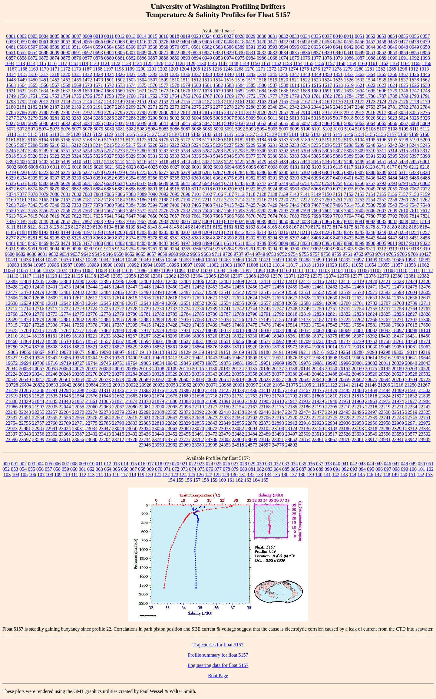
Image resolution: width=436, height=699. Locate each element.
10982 (424, 259)
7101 (196, 194)
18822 (105, 346)
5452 (392, 161)
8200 (120, 232)
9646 (108, 254)
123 (174, 474)
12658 (278, 303)
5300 (261, 150)
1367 (403, 74)
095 (370, 469)
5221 (163, 145)
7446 (294, 205)
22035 (51, 406)
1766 (196, 96)
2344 (316, 107)
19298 (384, 352)
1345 (272, 74)
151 (412, 474)
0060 (33, 41)
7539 (381, 205)
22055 (78, 406)
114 (99, 474)
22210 (345, 406)
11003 (226, 265)
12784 (185, 314)
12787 (225, 314)
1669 (120, 90)
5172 (131, 139)
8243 (360, 232)
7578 (174, 210)
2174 (381, 101)
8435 (360, 237)
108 (49, 474)
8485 (142, 243)
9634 (64, 254)
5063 (360, 123)
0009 (87, 36)
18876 (211, 346)
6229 (109, 172)
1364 (370, 74)
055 (31, 469)
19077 (78, 352)
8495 (174, 243)
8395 (283, 237)
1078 (327, 58)
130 (234, 474)
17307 (411, 319)
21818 (371, 395)
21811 (344, 395)
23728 (131, 439)
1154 (297, 63)
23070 (198, 428)
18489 (51, 341)
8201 (131, 232)
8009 (207, 221)
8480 (98, 243)
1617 (327, 85)
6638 (152, 183)
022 (192, 463)
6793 (392, 183)
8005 (185, 221)
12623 (238, 297)
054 (23, 469)
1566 (43, 85)
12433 (65, 286)
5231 (272, 145)
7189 (174, 199)
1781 (316, 96)
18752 (371, 341)
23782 (198, 439)
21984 (424, 401)
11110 (401, 270)
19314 (411, 352)
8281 (33, 237)
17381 (105, 325)
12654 (225, 303)
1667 (98, 90)
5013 (294, 117)
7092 (164, 194)
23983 (198, 444)
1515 (229, 79)
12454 (225, 286)
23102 (265, 428)
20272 (105, 374)
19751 (118, 363)
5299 (251, 150)
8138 (119, 226)
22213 (358, 406)
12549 (278, 292)
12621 (211, 297)
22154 (238, 406)
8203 (142, 232)
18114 (25, 335)
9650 (119, 254)
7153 (359, 194)
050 (421, 463)
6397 (327, 177)
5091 (229, 128)
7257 (381, 199)
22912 (291, 423)
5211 (65, 145)
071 (167, 469)
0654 (33, 52)
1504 (142, 79)
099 (404, 469)
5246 (11, 150)
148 (386, 474)
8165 (272, 226)
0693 (98, 52)
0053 (381, 36)
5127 (152, 134)
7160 (11, 199)
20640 (318, 379)
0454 (338, 41)
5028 (22, 123)
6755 (349, 183)
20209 (411, 368)
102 (430, 469)
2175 (392, 101)
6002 (11, 167)
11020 (331, 265)
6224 (54, 172)
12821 (331, 314)
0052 (370, 36)
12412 (278, 281)
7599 (305, 210)
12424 (411, 281)
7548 (425, 205)
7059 (392, 188)
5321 (43, 156)
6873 (22, 188)
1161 (373, 63)
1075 (294, 58)
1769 (229, 96)
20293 (145, 374)
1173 (76, 68)
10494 (331, 259)
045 (379, 463)
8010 (218, 221)
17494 (278, 325)
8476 (76, 243)
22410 (225, 412)
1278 (337, 68)
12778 (105, 314)
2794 (98, 112)
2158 (218, 101)
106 (32, 474)
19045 (384, 346)
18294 (158, 335)
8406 (316, 237)
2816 (218, 112)
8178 (370, 226)
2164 (272, 101)
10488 (305, 259)
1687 (294, 90)
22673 (211, 417)
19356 (65, 357)
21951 (345, 401)
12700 (345, 303)
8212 (240, 232)
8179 (381, 226)
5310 (370, 150)
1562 (425, 79)
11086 (141, 270)
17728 (51, 330)
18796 (38, 346)
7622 (76, 216)
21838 (11, 401)
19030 (371, 346)
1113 (20, 63)
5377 (251, 156)
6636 (131, 183)
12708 (398, 303)
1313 (424, 68)
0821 (163, 52)
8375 (142, 237)
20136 (264, 368)
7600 (316, 210)
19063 (424, 346)
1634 (43, 90)
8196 (76, 232)
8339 (87, 237)
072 (175, 469)
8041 (272, 221)
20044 (12, 368)
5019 (360, 117)
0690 (65, 52)
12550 (291, 292)
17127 (251, 319)
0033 (294, 36)
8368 (98, 237)
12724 (91, 308)
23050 (131, 428)
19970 (291, 363)
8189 (33, 232)
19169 (238, 352)
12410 (251, 281)
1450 (33, 79)
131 (242, 474)
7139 (283, 194)
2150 (131, 101)
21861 (91, 401)
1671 (142, 90)
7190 (185, 199)
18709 (305, 341)
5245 (425, 145)
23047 (105, 428)
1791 (425, 96)
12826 (398, 314)
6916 (185, 188)
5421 (196, 161)
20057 (38, 368)
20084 (105, 368)
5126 (141, 134)
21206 (384, 384)
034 (294, 463)
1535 (381, 79)
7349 (54, 205)
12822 (345, 314)
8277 (11, 237)
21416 (211, 390)
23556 (384, 434)
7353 (76, 205)
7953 (120, 221)
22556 (65, 417)
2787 (33, 112)
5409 (65, 161)
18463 (25, 341)
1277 (326, 68)
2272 (163, 107)
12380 (396, 276)
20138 (291, 368)
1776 (261, 96)
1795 (22, 101)
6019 (87, 167)
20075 (78, 368)
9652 (129, 254)
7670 (251, 216)
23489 (265, 434)
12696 (331, 303)
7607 (381, 210)
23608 (51, 439)
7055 (381, 188)
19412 (171, 357)
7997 (174, 221)
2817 (229, 112)
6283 (229, 172)
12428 (11, 286)
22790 (118, 423)
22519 (411, 412)
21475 (318, 390)
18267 (131, 335)
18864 (198, 346)
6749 (283, 183)
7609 (392, 210)
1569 (76, 85)
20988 (225, 384)
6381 (240, 177)
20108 (158, 368)
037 (319, 463)
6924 (272, 188)
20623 (265, 379)
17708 (25, 330)
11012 (265, 265)
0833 (272, 52)
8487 (163, 243)
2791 (76, 112)
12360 (143, 276)
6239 (120, 172)
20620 (251, 379)
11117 (25, 276)
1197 (108, 68)
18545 (78, 341)
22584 (105, 417)
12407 (211, 281)
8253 (403, 232)
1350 (327, 74)
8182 (403, 226)
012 (107, 463)
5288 (218, 150)
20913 (119, 384)
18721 (318, 341)
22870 (251, 423)
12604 (411, 292)
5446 (327, 161)
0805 (120, 52)
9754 (293, 254)
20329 (171, 374)
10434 (38, 259)
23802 (225, 439)
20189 (397, 368)
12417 (331, 281)
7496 (338, 205)
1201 (151, 68)
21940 (331, 401)
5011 (272, 117)
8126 (65, 226)
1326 (120, 74)
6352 (109, 177)
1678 (207, 90)
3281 (54, 117)
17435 (198, 325)
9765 (391, 254)
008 (74, 463)
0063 (65, 41)
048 (404, 463)
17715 (38, 330)
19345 (38, 357)
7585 (196, 210)
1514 (218, 79)
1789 (403, 96)
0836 (305, 52)
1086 (349, 58)
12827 (411, 314)
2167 (305, 101)
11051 (344, 265)
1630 (425, 85)
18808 (51, 346)
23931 (384, 439)
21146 (371, 384)
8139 (130, 226)
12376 (343, 276)
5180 (218, 139)
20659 (345, 379)
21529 (38, 395)
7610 (403, 210)
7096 (185, 194)
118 (132, 474)
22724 (318, 417)
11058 (410, 265)
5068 (414, 123)
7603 (338, 210)
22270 (78, 412)
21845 (51, 401)
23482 (238, 434)
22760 (51, 423)
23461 (198, 434)
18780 (11, 346)
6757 (370, 183)
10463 (225, 259)
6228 (98, 172)
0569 (163, 47)
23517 (331, 434)
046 (387, 463)
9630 (31, 254)
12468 (358, 286)
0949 (207, 58)
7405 (196, 205)
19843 (171, 363)
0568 (152, 47)
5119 (65, 134)
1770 (240, 96)
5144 (326, 134)
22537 (11, 417)
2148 (109, 101)
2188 (65, 107)
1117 (62, 63)
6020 (98, 167)
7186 (142, 199)
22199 (318, 406)
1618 (338, 85)
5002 (174, 117)
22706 (265, 417)
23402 (91, 434)
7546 (403, 205)
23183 (331, 428)
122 (166, 474)
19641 (411, 357)
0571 (185, 47)
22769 (65, 423)
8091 (414, 221)
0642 (349, 47)
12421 (384, 281)
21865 (105, 401)
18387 (358, 335)
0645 (381, 47)
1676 (185, 90)
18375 (331, 335)
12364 (196, 276)
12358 (130, 276)
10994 (146, 265)
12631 (345, 297)
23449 (158, 434)
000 (6, 463)
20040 (411, 363)
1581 (207, 85)
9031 (11, 248)
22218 (371, 406)
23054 (145, 428)
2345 (327, 107)
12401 (158, 281)
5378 (261, 156)
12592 (384, 292)
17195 (331, 319)
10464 (238, 259)
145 (361, 474)
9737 (238, 254)
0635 (316, 47)
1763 (163, 96)
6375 (229, 177)
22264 (65, 412)
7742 (360, 216)
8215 (272, 232)
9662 (184, 254)
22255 (38, 412)
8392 (251, 237)
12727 (118, 308)
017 (150, 463)
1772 (251, 96)
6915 (174, 188)
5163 (33, 139)
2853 (283, 112)
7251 (338, 199)
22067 (118, 406)
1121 (105, 63)
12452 (198, 286)
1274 (293, 68)
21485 (345, 390)
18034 (278, 330)
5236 (327, 145)
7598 (294, 210)
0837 (316, 52)
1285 (391, 68)
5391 (370, 156)
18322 (238, 335)
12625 (265, 297)
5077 (76, 128)
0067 (109, 41)
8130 (98, 226)
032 (277, 463)
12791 (265, 314)
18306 (184, 335)
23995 (211, 444)
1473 (98, 79)
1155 (308, 63)
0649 (414, 47)
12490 (145, 292)
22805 (145, 423)
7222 (305, 199)
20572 (91, 379)
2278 (229, 107)
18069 (345, 330)
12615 (131, 297)
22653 (185, 417)
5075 (55, 128)
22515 (398, 412)
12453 (211, 286)
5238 (349, 145)
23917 (371, 439)
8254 (414, 232)
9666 (195, 254)
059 (65, 469)
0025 (218, 36)
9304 (338, 248)
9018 (414, 243)
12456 (251, 286)
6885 (109, 188)
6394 (305, 177)
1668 (109, 90)
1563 (11, 85)
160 (222, 480)
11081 (88, 270)
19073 (65, 352)
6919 (218, 188)
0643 (360, 47)
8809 (283, 243)
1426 (414, 74)
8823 (305, 243)
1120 (94, 63)
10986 (53, 265)
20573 (105, 379)
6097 (262, 167)
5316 (414, 150)
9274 (207, 248)
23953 (158, 444)
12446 (118, 286)
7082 (76, 194)
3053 (392, 112)
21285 (25, 390)
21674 (158, 395)
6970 (327, 188)
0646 (392, 47)
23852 (291, 439)
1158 (340, 63)
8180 (392, 226)
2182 (33, 107)
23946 (145, 444)
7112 (240, 194)
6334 (22, 177)
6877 (43, 188)
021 (184, 463)
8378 (152, 237)
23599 (38, 439)
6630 (76, 183)
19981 (318, 363)
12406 (198, 281)
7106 (218, 194)
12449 (158, 286)
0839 (327, 52)
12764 (411, 308)
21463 (291, 390)
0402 (174, 41)
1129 (190, 63)
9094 (54, 248)
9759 (337, 254)
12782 (158, 314)
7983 (163, 221)
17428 (171, 325)
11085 (127, 270)
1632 (22, 90)
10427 (425, 254)
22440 (251, 412)
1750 (22, 96)
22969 (398, 423)
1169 (33, 68)
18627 (185, 341)
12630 (331, 297)
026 (226, 463)
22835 (198, 423)
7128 (261, 194)
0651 (11, 52)
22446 (265, 412)
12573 (358, 292)
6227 (87, 172)
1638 (76, 90)
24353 (225, 444)
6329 (11, 177)
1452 (54, 79)
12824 (371, 314)
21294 (65, 390)
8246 (370, 232)
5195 (370, 139)
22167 (251, 406)
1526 (349, 79)
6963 (294, 188)
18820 (78, 346)
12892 (171, 319)
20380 (291, 374)
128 (217, 474)
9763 (369, 254)
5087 (185, 128)
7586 (207, 210)
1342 (251, 74)
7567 (109, 210)
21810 (331, 395)
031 (268, 463)
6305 (338, 172)
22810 (158, 423)
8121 (32, 226)
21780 (278, 395)
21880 (171, 401)
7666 (229, 216)
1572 (109, 85)
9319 (425, 248)
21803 (305, 395)
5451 (381, 161)
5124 (119, 134)
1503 (131, 79)
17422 (158, 325)
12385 (38, 281)
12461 (318, 286)
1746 (403, 90)
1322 (87, 74)
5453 (403, 161)
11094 (219, 270)
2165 (283, 101)
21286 (38, 390)
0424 (305, 41)
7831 (425, 216)
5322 (54, 156)
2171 (349, 101)
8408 (327, 237)
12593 (398, 292)
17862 (105, 330)
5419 (174, 161)
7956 (131, 221)
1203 (173, 68)
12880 (51, 319)
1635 (54, 90)
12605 (424, 292)
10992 (133, 265)
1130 (201, 63)
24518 (238, 444)
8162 (239, 226)
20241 (38, 374)
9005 (381, 243)
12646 (118, 303)
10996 (173, 265)
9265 (185, 248)
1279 (347, 68)
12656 (251, 303)
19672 (11, 363)
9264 (174, 248)
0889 (174, 58)
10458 (185, 259)
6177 (392, 167)
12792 (278, 314)
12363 (183, 276)
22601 (118, 417)
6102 (305, 167)
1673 (163, 90)
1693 (349, 90)
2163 (261, 101)
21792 (291, 395)
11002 (213, 265)
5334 (185, 156)
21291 (51, 390)
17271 (398, 319)
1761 (142, 96)
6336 (43, 177)
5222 (174, 145)
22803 (131, 423)
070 (158, 469)
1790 (414, 96)
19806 (145, 363)
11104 (337, 270)
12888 (145, 319)
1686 (283, 90)
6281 (207, 172)
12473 (398, 286)
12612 (91, 297)
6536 (11, 183)
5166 (65, 139)
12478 (25, 292)
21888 (198, 401)
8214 (261, 232)
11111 (414, 270)
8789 (261, 243)
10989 (93, 265)
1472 (87, 79)
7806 (403, 216)
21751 (238, 395)
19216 (318, 352)
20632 (305, 379)
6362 (218, 177)
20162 (344, 368)
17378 (91, 325)
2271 (152, 107)
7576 (163, 210)
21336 (118, 390)
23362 (51, 434)
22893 (278, 423)
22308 (158, 412)
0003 (33, 36)
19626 (398, 357)
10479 (278, 259)
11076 (75, 270)
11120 (51, 276)
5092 (240, 128)
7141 (305, 194)
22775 (91, 423)
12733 (171, 308)
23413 (105, 434)
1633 (33, 90)
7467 (316, 205)
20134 (238, 368)
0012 (120, 36)
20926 (145, 384)
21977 (411, 401)
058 (57, 469)
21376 (158, 390)
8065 (316, 221)
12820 (318, 314)
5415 (131, 161)
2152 (152, 101)
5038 (131, 123)
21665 (131, 395)
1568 (65, 85)
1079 (338, 58)
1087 (360, 58)
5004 (196, 117)
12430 (38, 286)
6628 (54, 183)
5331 (152, 156)
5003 (185, 117)
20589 (145, 379)
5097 (284, 128)
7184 (120, 199)
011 (99, 463)
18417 (397, 335)
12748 (291, 308)
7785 (381, 216)
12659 (291, 303)
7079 (44, 194)
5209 (43, 145)
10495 (345, 259)
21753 (251, 395)
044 (370, 463)
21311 (105, 390)
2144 (65, 101)
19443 (211, 357)
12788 (238, 314)
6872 (11, 188)
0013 (131, 36)
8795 (272, 243)
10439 (91, 259)
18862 (185, 346)
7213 (229, 199)
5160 (424, 134)
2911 (316, 112)
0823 (185, 52)
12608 (38, 297)
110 (66, 474)
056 (40, 469)
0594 (283, 47)
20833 (52, 384)
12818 (291, 314)
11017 (291, 265)
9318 (414, 248)
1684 (261, 90)
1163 (394, 63)
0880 (109, 58)
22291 (131, 412)
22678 (225, 417)
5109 (403, 128)
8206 (174, 232)
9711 (216, 254)
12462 (331, 286)
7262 (425, 199)
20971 (212, 384)
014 (124, 463)
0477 (403, 41)
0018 (174, 36)
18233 (104, 335)
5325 (87, 156)
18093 (384, 330)
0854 (403, 52)
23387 (78, 434)
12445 (105, 286)
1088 (370, 58)
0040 (338, 36)
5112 (425, 128)
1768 (218, 96)
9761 (347, 254)
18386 (344, 335)
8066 (327, 221)
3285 (98, 117)
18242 (118, 335)
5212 (76, 145)
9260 (163, 248)
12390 (78, 281)
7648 (142, 216)
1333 (152, 74)
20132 (224, 368)
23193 (358, 428)
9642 (86, 254)
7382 (120, 205)
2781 (392, 107)
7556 (43, 210)
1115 (41, 63)
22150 (225, 406)
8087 (392, 221)
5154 (359, 134)
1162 (383, 63)
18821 (91, 346)
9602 (20, 254)
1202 (162, 68)
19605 (358, 357)
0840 (338, 52)
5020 (370, 117)
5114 (22, 134)
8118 (21, 226)
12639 (25, 303)
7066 (403, 188)
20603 (198, 379)
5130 (174, 134)
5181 (229, 139)
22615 (131, 417)
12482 (78, 292)
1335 (174, 74)
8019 (229, 221)
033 (285, 463)
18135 (38, 335)
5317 (425, 150)
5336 (196, 156)
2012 (43, 101)
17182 (318, 319)
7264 (22, 205)
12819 (305, 314)
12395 (105, 281)
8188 (22, 232)
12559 (345, 292)
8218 (305, 232)
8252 (392, 232)
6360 (196, 177)
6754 (338, 183)
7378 (98, 205)
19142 (211, 352)
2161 (240, 101)
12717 (51, 308)
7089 (142, 194)
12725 (105, 308)
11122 (64, 276)
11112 (427, 270)
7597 (283, 210)
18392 (371, 335)
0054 (392, 36)
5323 (65, 156)
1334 (163, 74)
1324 (109, 74)
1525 (338, 79)
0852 (381, 52)
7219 (272, 199)
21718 (211, 395)
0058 (11, 41)
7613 (11, 216)
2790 (65, 112)
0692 (87, 52)
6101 (294, 167)
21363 (145, 390)
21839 (25, 401)
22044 (65, 406)
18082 (371, 330)
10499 (371, 259)
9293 (261, 248)
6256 (131, 172)
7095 (175, 194)
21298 (78, 390)
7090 (153, 194)
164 (256, 480)
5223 (185, 145)
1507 (152, 79)
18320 (211, 335)
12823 (358, 314)
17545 (331, 325)
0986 (261, 58)
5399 (11, 161)
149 (395, 474)
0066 (98, 41)
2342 (294, 107)
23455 (185, 434)
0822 (174, 52)
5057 (305, 123)
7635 (98, 216)
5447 (338, 161)
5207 (22, 145)
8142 (141, 226)
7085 (109, 194)
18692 (278, 341)
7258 (392, 199)
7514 (349, 205)
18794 (25, 346)
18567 (118, 341)
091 (336, 469)
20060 (65, 368)
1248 (228, 68)
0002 (22, 36)
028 (243, 463)
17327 (25, 325)
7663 (207, 216)
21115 (318, 384)
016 (141, 463)
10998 (199, 265)
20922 (132, 384)
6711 (228, 183)
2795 (109, 112)
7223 (316, 199)
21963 (371, 401)
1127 (169, 63)
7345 (43, 205)
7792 (392, 216)
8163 (250, 226)
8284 (43, 237)
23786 (211, 439)
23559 (398, 434)
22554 (38, 417)
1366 (392, 74)
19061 (411, 346)
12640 (38, 303)
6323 (414, 172)
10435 (51, 259)
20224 (11, 374)
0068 (120, 41)
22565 (78, 417)
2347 (349, 107)
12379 (383, 276)
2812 (174, 112)
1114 (30, 63)
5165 (54, 139)
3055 (414, 112)
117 (124, 474)
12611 (78, 297)
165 (264, 480)
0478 (414, 41)
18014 (238, 330)
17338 (51, 325)
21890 (211, 401)
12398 (131, 281)
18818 (65, 346)
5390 (360, 156)
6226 (76, 172)
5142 (304, 134)
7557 (54, 210)
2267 (109, 107)
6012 (66, 167)
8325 (76, 237)
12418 (345, 281)
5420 (185, 161)
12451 (185, 286)
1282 (380, 68)
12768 (11, 314)
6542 (33, 183)
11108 (389, 270)
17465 (225, 325)
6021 (109, 167)
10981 (411, 259)
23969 (185, 444)
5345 (218, 156)
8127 (76, 226)
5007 (229, 117)
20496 (358, 374)
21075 (292, 384)
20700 (398, 379)
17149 (265, 319)
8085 (381, 221)
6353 (120, 177)
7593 (240, 210)
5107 (382, 128)
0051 (360, 36)
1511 (185, 79)
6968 (316, 188)
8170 (305, 226)
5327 (109, 156)
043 (362, 463)
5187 (283, 139)
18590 (131, 341)
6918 (207, 188)
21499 (398, 390)
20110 (185, 368)
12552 (318, 292)
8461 (11, 243)
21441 (265, 390)
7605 (360, 210)
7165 (43, 199)
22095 (171, 406)
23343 (25, 434)
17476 (265, 325)
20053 (25, 368)
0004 (43, 36)
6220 (22, 172)
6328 (425, 172)
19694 (25, 363)
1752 (43, 96)
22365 (171, 412)
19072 (52, 352)
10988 (80, 265)
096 (379, 469)
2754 (381, 107)
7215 (251, 199)
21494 (384, 390)
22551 (25, 417)
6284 (240, 172)
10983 (13, 265)
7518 (360, 205)
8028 (251, 221)
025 (218, 463)
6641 (185, 183)
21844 (38, 401)
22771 (78, 423)
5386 (327, 156)
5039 (142, 123)
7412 (218, 205)
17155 (278, 319)
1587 (272, 85)
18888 (225, 346)
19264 (344, 352)
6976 (360, 188)
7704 (349, 216)
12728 (131, 308)
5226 (218, 145)
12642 (65, 303)
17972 (198, 330)
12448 (145, 286)
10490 (318, 259)
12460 (305, 286)
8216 (283, 232)
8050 (283, 221)
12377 (356, 276)
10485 (291, 259)
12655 (238, 303)
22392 (198, 412)
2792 (87, 112)
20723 (424, 379)
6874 (33, 188)
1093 (425, 58)
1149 (244, 63)
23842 (265, 439)
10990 (106, 265)
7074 (11, 194)
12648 (145, 303)
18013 (225, 330)
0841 (349, 52)
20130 (211, 368)
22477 (318, 412)
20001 (358, 363)
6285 (251, 172)
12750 (318, 308)
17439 (211, 325)
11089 (154, 270)
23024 (65, 428)
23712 (118, 439)
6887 (120, 188)
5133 (206, 134)
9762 (358, 254)
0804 (109, 52)
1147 (222, 63)
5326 (98, 156)
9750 (271, 254)
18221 (91, 335)
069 (150, 469)
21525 (25, 395)
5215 (109, 145)
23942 (411, 439)
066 (124, 469)
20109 (172, 368)
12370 (276, 276)
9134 (120, 248)
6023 (131, 167)
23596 (11, 439)
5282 (163, 150)
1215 (206, 68)
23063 (171, 428)
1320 (65, 74)
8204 (152, 232)
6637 (142, 183)
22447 (278, 412)
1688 (305, 90)
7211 (207, 199)
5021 (381, 117)
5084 (153, 128)
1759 (120, 96)
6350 (98, 177)
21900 (238, 401)
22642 (171, 417)
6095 (240, 167)
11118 (38, 276)
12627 (291, 297)
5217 (131, 145)
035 (302, 463)
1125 (147, 63)
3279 (33, 117)
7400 (174, 205)
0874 (54, 58)
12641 (51, 303)
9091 (33, 248)
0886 (142, 58)
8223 (316, 232)
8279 (22, 237)
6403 (360, 177)
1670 (131, 90)
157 (196, 480)
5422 (207, 161)
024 (209, 463)
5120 (76, 134)
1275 (304, 68)
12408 (225, 281)
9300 (294, 248)
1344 (261, 74)
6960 (283, 188)
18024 (251, 330)
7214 (240, 199)
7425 (251, 205)
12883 (91, 319)
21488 (358, 390)
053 (14, 469)
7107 (229, 194)
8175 (348, 226)
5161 (11, 139)
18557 (105, 341)
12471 (371, 286)
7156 (392, 194)
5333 (174, 156)
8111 (11, 226)
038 (328, 463)
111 (74, 474)
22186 (305, 406)
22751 (424, 417)
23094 (251, 428)
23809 (251, 439)
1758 (109, 96)
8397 (294, 237)
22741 (384, 417)
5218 (142, 145)
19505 (251, 357)
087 (302, 469)
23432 (131, 434)
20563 (78, 379)
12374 (330, 276)
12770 (38, 314)
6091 (196, 167)
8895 (327, 243)
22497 (371, 412)
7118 (250, 194)
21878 (145, 401)
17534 (318, 325)
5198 (403, 139)
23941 (398, 439)
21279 (11, 390)
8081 (360, 221)
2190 (87, 107)
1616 (316, 85)
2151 (142, 101)
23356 (38, 434)
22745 (411, 417)
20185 (384, 368)
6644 (218, 183)
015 (133, 463)
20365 (265, 374)
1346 (283, 74)
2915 (360, 112)
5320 (33, 156)
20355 (238, 374)
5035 (98, 123)
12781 (145, 314)
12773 (51, 314)
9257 (152, 248)
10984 (26, 265)
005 (48, 463)
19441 (198, 357)
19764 (131, 363)
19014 (331, 346)
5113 (11, 134)
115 (107, 474)
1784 (349, 96)
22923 (318, 423)
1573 (120, 85)
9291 (251, 248)
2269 (131, 107)
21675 (171, 395)
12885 (118, 319)
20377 (278, 374)
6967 (305, 188)
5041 (163, 123)
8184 (425, 226)
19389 (118, 357)
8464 (22, 243)
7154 (370, 194)
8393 (261, 237)
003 (31, 463)
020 (175, 463)
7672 (261, 216)
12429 (25, 286)
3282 (65, 117)
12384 (25, 281)
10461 (211, 259)
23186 (345, 428)
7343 (33, 205)
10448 (131, 259)
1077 (316, 58)
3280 (43, 117)
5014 (305, 117)
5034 (87, 123)
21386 (185, 390)
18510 (65, 341)
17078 (225, 319)
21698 (198, 395)
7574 (152, 210)
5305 (316, 150)
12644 (91, 303)
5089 (207, 128)
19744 (91, 363)
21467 (305, 390)
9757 (315, 254)
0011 (109, 36)
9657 (151, 254)
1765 (185, 96)
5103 (338, 128)
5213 (87, 145)
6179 (403, 167)
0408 (229, 41)
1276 (315, 68)
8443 (370, 237)
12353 (117, 276)
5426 (251, 161)
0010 (98, 36)
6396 (316, 177)
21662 (118, 395)
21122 (331, 384)
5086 (175, 128)
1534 (370, 79)
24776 (278, 444)
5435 (294, 161)
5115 (33, 134)
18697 (291, 341)
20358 (251, 374)
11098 (259, 270)
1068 (272, 58)
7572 (142, 210)
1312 (413, 68)
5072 (22, 128)
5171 (120, 139)
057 (48, 469)
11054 (370, 265)
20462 (318, 374)
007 (65, 463)
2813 (185, 112)
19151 (225, 352)
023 (201, 463)
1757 (98, 96)
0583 (218, 47)
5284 (185, 150)
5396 (403, 156)
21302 (91, 390)
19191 (278, 352)
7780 (370, 216)
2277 (218, 107)
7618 (43, 216)
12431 (51, 286)
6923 (261, 188)
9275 (218, 248)
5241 (381, 145)
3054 (403, 112)
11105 (350, 270)
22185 (291, 406)
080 (243, 469)
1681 (229, 90)
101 (421, 469)
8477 (87, 243)
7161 (22, 199)
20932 (159, 384)
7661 (196, 216)
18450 (424, 335)
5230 (261, 145)
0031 (272, 36)
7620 (65, 216)
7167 (65, 199)
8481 (109, 243)
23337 (11, 434)
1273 (282, 68)
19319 (424, 352)
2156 (196, 101)
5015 (316, 117)
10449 (145, 259)
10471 (265, 259)
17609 (398, 325)
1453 (65, 79)
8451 (414, 237)
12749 (305, 308)
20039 (398, 363)
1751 (33, 96)
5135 (228, 134)
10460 (198, 259)
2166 (294, 101)
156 (188, 480)
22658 (198, 417)
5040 (152, 123)
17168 (291, 319)
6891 (152, 188)
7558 (65, 210)
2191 (98, 107)
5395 (392, 156)
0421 (272, 41)
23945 (424, 439)
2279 (240, 107)
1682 (240, 90)
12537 (198, 292)
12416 (318, 281)
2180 (11, 107)
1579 (185, 85)
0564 (109, 47)
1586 (261, 85)
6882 (76, 188)
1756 (87, 96)
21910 (278, 401)
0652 (22, 52)
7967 (142, 221)
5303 (294, 150)
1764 (174, 96)
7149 (316, 194)
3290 (152, 117)
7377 (87, 205)
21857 (78, 401)
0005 (54, 36)
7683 (294, 216)
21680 (185, 395)
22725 (331, 417)
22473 (291, 412)
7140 (294, 194)
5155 (370, 134)
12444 (91, 286)
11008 (252, 265)
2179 (425, 101)
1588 (283, 85)
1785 (360, 96)
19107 (132, 352)
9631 (42, 254)
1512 (196, 79)
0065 (87, 41)
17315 (11, 325)
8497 (185, 243)
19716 (51, 363)
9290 (240, 248)
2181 (22, 107)
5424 (229, 161)
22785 (105, 423)
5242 (392, 145)
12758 (398, 308)
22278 (105, 412)
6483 (381, 177)
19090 (105, 352)
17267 (384, 319)
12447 (131, 286)
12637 (424, 297)
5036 (109, 123)
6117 (348, 167)
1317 (43, 74)
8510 (229, 243)
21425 (225, 390)
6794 (403, 183)
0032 (283, 36)
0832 (261, 52)
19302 (397, 352)
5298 (240, 150)
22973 (11, 428)
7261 (414, 199)
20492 (345, 374)
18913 (238, 346)
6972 (338, 188)
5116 (43, 134)
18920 (251, 346)
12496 (171, 292)
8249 (381, 232)
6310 (392, 172)
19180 (265, 352)
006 (57, 463)
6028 (185, 167)
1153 (287, 63)
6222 (33, 172)
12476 (424, 286)
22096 (185, 406)
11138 (90, 276)
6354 (131, 177)
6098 (273, 167)
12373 (316, 276)
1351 (338, 74)
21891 (225, 401)
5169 (98, 139)
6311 (403, 172)
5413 (109, 161)
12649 (158, 303)
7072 (425, 188)
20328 (158, 374)
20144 (304, 368)
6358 (174, 177)
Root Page (218, 675)
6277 (163, 172)
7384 (131, 205)
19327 (11, 357)
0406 (207, 41)
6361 (207, 177)
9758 (326, 254)
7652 (163, 216)
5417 (152, 161)
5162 (22, 139)
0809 (142, 52)
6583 (43, 183)
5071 (11, 128)
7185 (131, 199)
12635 (398, 297)
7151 (337, 194)
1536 (392, 79)
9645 (97, 254)
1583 (229, 85)
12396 (118, 281)
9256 (142, 248)
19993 (331, 363)
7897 (87, 221)
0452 (316, 41)
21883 (185, 401)
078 (226, 469)
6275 (142, 172)
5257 (109, 150)
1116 (52, 63)
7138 (272, 194)
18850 (145, 346)
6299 (272, 172)
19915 (251, 363)
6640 (174, 183)
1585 (251, 85)
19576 (291, 357)
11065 (22, 270)
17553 (345, 325)
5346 (229, 156)
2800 (163, 112)
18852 (158, 346)
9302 (316, 248)
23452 (171, 434)
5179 (207, 139)
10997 (186, 265)
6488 (425, 177)
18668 (251, 341)
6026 (164, 167)
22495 (345, 412)
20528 (411, 374)
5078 (87, 128)
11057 (397, 265)
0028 (240, 36)
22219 (384, 406)
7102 (207, 194)
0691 (76, 52)
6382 (251, 177)
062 (90, 469)
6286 (261, 172)
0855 (414, 52)
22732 (358, 417)
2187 (54, 107)
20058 (52, 368)
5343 (207, 156)
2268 (120, 107)
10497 (358, 259)
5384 (305, 156)
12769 (25, 314)
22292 (145, 412)
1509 (163, 79)
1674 (174, 90)
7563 (87, 210)
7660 (185, 216)
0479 (425, 41)
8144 (163, 226)
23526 (345, 434)
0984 (251, 58)
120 (149, 474)
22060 (91, 406)
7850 (54, 221)
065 (116, 469)
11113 (12, 276)
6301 (294, 172)
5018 (349, 117)
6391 (272, 177)
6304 (327, 172)
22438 (238, 412)
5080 (109, 128)
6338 (65, 177)
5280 (142, 150)
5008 (240, 117)
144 (352, 474)
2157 (207, 101)
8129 (87, 226)
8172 (316, 226)
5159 (413, 134)
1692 (338, 90)
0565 (120, 47)
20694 (384, 379)
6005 (22, 167)
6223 (43, 172)
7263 (11, 205)
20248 (65, 374)
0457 (370, 41)
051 (430, 463)
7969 (152, 221)
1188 (97, 68)
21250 (411, 384)
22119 (198, 406)
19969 (278, 363)
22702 (251, 417)
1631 (11, 90)
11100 (285, 270)
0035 (316, 36)
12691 (318, 303)
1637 (65, 90)
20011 (384, 363)
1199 (129, 68)
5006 (218, 117)
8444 (381, 237)
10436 (65, 259)
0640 (327, 47)
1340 (229, 74)
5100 (305, 128)
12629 (318, 297)
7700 (338, 216)
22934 (331, 423)
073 (184, 469)
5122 (97, 134)
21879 (158, 401)
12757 (384, 308)
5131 (185, 134)
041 (345, 463)
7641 (109, 216)
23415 (118, 434)
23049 (118, 428)
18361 (291, 335)
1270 (249, 68)
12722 (65, 308)
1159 (351, 63)
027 (235, 463)
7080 (55, 194)
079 (235, 469)
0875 (65, 58)
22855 (238, 423)
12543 (251, 292)
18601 (158, 341)
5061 (338, 123)
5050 (240, 123)
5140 (283, 134)
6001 (425, 161)
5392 (381, 156)
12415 (305, 281)
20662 (358, 379)
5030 (43, 123)
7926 (109, 221)
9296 (283, 248)
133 (259, 474)
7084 (98, 194)
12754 (358, 308)
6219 (11, 172)
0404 (185, 41)
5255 (98, 150)
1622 (370, 85)
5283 (174, 150)
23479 (225, 434)
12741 (225, 308)
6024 (142, 167)
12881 (65, 319)
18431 (411, 335)
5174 (152, 139)
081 (252, 469)
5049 (229, 123)
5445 (316, 161)
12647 (131, 303)
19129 (185, 352)
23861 (318, 439)
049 (413, 463)
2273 (174, 107)
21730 (225, 395)
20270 (91, 374)
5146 (348, 134)
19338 (25, 357)
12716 (38, 308)
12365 (210, 276)
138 (302, 474)
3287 (120, 117)
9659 (162, 254)
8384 (207, 237)
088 (311, 469)
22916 (305, 423)
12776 (91, 314)
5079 (98, 128)
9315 (403, 248)
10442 (105, 259)
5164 (43, 139)
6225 (65, 172)
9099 (87, 248)
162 (239, 480)
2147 (98, 101)
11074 (62, 270)
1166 (426, 63)
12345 (103, 276)
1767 (207, 96)
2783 (414, 107)
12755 (371, 308)
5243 (403, 145)
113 (91, 474)
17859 (91, 330)
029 (252, 463)
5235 (316, 145)
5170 (109, 139)
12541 (225, 292)
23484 (251, 434)
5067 (403, 123)
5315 (403, 150)
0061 (43, 41)
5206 (11, 145)
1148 (233, 63)
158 (205, 480)
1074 (283, 58)
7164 (33, 199)
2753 (370, 107)
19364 (91, 357)
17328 (38, 325)
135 (276, 474)
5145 (337, 134)
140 (318, 474)
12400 (145, 281)
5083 (142, 128)
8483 (131, 243)
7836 (11, 221)
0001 (11, 36)
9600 (10, 254)
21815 (358, 395)
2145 (76, 101)
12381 (410, 276)
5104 (349, 128)
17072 (211, 319)
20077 (92, 368)
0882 (131, 58)
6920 (229, 188)
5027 (11, 123)
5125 (130, 134)
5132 (195, 134)
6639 (163, 183)
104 (15, 474)
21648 (105, 395)
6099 (284, 167)
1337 (196, 74)
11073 (48, 270)
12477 (11, 292)
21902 (251, 401)
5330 (142, 156)
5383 (294, 156)
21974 (398, 401)
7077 (22, 194)
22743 (398, 417)
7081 (66, 194)
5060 (327, 123)
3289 (142, 117)
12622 (225, 297)
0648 (403, 47)
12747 (278, 308)
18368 (304, 335)
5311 (381, 150)
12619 (185, 297)
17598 (384, 325)
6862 (425, 183)
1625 (403, 85)
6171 (381, 167)
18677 (265, 341)
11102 (311, 270)
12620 (198, 297)
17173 (305, 319)
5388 (338, 156)
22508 (384, 412)
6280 (196, 172)
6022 (120, 167)
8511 (239, 243)
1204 (184, 68)
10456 (171, 259)
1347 (294, 74)
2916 (370, 112)
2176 (403, 101)
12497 (185, 292)
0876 (76, 58)
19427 (185, 357)
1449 (22, 79)
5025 (414, 117)
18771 (424, 341)
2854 (294, 112)
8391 (240, 237)
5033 (76, 123)
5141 (294, 134)
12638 (11, 303)
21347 (131, 390)
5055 (283, 123)
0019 (185, 36)
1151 (265, 63)
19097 (118, 352)
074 (192, 469)
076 (209, 469)
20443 (305, 374)
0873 (43, 58)
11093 (206, 270)
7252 (349, 199)
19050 (398, 346)
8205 (163, 232)
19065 (12, 352)
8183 (414, 226)
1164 (405, 63)
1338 (207, 74)
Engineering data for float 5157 (218, 665)
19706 (38, 363)
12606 (11, 297)
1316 (33, 74)
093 (353, 469)
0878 (98, 58)
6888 (131, 188)
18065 (331, 330)
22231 (398, 406)
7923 (98, 221)
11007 (239, 265)
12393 (91, 281)
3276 (425, 112)
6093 (218, 167)
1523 (316, 79)
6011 (54, 167)
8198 (98, 232)
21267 (424, 384)
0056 (414, 36)
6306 (349, 172)
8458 (425, 237)
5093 (251, 128)
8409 (338, 237)
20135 (251, 368)
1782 (327, 96)
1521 (294, 79)
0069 (131, 41)
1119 (83, 63)
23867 (331, 439)
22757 (38, 423)
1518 (261, 79)
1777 (272, 96)
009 (82, 463)
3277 (11, 117)
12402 (171, 281)
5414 (120, 161)
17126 (238, 319)
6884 (98, 188)
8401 (305, 237)
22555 (51, 417)
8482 (120, 243)
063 (99, 469)
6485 (403, 177)
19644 (424, 357)
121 (157, 474)
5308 (349, 150)
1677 (196, 90)
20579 (118, 379)
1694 (360, 90)
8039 (261, 221)
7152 (348, 194)
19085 (92, 352)
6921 (240, 188)
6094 (229, 167)
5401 (33, 161)
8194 (65, 232)
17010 (185, 319)
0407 (218, 41)
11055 (383, 265)
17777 (78, 330)
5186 (272, 139)
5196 (381, 139)
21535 (51, 395)
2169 (327, 101)
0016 (163, 36)
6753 (327, 183)
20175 (371, 368)
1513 (207, 79)
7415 (229, 205)
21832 (411, 395)
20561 (65, 379)
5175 (163, 139)
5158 (403, 134)
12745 (265, 308)
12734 (185, 308)
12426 (424, 281)
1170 (44, 68)
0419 (251, 41)
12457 (265, 286)
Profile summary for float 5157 (218, 655)
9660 (173, 254)
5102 (327, 128)
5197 (392, 139)
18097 (398, 330)
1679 (218, 90)
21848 (65, 401)
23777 (185, 439)
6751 (305, 183)
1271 (260, 68)
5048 (218, 123)
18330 (251, 335)
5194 (360, 139)
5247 (22, 150)
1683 (251, 90)
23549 (371, 434)
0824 (196, 52)
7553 (33, 210)
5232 (283, 145)
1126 (158, 63)
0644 (370, 47)
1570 (87, 85)
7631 (87, 216)
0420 (261, 41)
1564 (22, 85)
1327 (131, 74)
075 (201, 469)
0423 (294, 41)
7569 (131, 210)
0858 (22, 58)
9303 (327, 248)
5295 (229, 150)
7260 (403, 199)
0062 (54, 41)
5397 (414, 156)
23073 (225, 428)
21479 (331, 390)
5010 (261, 117)
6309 (381, 172)
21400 (198, 390)
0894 (196, 58)
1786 (370, 96)
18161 (51, 335)
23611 (65, 439)
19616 (384, 357)
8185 (11, 232)
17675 (11, 330)
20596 (171, 379)
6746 (251, 183)
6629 (65, 183)
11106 (363, 270)
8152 (218, 226)
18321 (224, 335)
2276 (207, 107)
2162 (251, 101)
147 (378, 474)
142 (335, 474)
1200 (140, 68)
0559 (98, 47)
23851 (278, 439)
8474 (65, 243)
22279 (118, 412)
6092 (207, 167)
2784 (425, 107)
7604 (349, 210)
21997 (38, 406)
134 (268, 474)
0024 (207, 36)
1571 (98, 85)
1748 (425, 90)
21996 (25, 406)
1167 (12, 68)
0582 (207, 47)
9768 (413, 254)
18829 (131, 346)
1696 (381, 90)
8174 (337, 226)
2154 (174, 101)
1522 (305, 79)
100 (413, 469)
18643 (211, 341)
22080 (131, 406)
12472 (384, 286)
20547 (38, 379)
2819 (251, 112)
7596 (272, 210)
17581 (371, 325)
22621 (145, 417)
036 (311, 463)
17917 (145, 330)
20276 (118, 374)
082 (260, 469)
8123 (43, 226)
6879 (54, 188)
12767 (424, 308)
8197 (87, 232)
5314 (392, 150)
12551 (305, 292)
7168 (76, 199)
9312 (381, 248)
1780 (305, 96)
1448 (11, 79)
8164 (261, 226)
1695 (370, 90)
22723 (305, 417)
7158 (414, 194)
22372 (185, 412)
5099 (294, 128)
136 (285, 474)
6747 (261, 183)
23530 (358, 434)
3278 (22, 117)
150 (403, 474)
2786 (22, 112)
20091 (118, 368)
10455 (158, 259)
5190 (316, 139)
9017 (403, 243)
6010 (44, 167)
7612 (425, 210)
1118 (73, 63)
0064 (76, 41)
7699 (327, 216)
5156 (381, 134)
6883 (87, 188)
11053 (357, 265)
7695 (305, 216)
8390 (229, 237)
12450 (171, 286)
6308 (370, 172)
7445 (283, 205)
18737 (345, 341)
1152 (276, 63)
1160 (362, 63)
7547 (414, 205)
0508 (43, 47)
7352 (65, 205)
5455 (414, 161)
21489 (371, 390)
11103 (324, 270)
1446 (425, 74)
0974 (229, 58)
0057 (425, 36)
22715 (278, 417)
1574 (131, 85)
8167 (294, 226)
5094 (262, 128)
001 (14, 463)
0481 (11, 47)
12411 (264, 281)
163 (247, 480)
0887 (152, 58)
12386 (51, 281)
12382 (423, 276)
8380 (163, 237)
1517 (251, 79)
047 (396, 463)
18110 (12, 335)
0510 (65, 47)
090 (328, 469)
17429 (185, 325)
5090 (218, 128)
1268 (238, 68)
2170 (338, 101)
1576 (152, 85)
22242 (424, 406)
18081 (358, 330)
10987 (66, 265)
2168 (316, 101)
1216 (217, 68)
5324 (76, 156)
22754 (11, 423)
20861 (79, 384)
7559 (76, 210)
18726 (331, 341)
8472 (54, 243)
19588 (318, 357)
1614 (294, 85)
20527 (398, 374)
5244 (414, 145)
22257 (51, 412)
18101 (424, 330)
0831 (251, 52)
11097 (246, 270)
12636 (411, 297)
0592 (261, 47)
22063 (105, 406)
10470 (251, 259)
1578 (174, 85)
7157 (403, 194)
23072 (211, 428)
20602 (185, 379)
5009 (251, 117)
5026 (425, 117)
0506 (22, 47)
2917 (381, 112)
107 (41, 474)
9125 (109, 248)
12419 (358, 281)
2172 (360, 101)
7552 (22, 210)
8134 (109, 226)
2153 (163, 101)
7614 (22, 216)
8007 (196, 221)
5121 (86, 134)
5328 (120, 156)
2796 (120, 112)
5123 (108, 134)
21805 (318, 395)
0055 (403, 36)
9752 (282, 254)
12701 (358, 303)
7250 (327, 199)
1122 (115, 63)
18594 (145, 341)
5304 (305, 150)
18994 (305, 346)
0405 (196, 41)
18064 (318, 330)
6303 (316, 172)
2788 (43, 112)
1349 (316, 74)
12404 (185, 281)
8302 (65, 237)
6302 (305, 172)
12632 (358, 297)
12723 (78, 308)
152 (420, 474)
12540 (211, 292)
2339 (261, 107)
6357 (163, 177)
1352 (349, 74)
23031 (78, 428)
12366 (223, 276)
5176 (174, 139)
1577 (163, 85)
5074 (44, 128)
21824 (384, 395)
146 (369, 474)
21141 (344, 384)
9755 (304, 254)
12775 (78, 314)
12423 (398, 281)
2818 (240, 112)
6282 (218, 172)
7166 (54, 199)
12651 (185, 303)
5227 (229, 145)
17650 (424, 325)
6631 (87, 183)
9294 (272, 248)
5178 (196, 139)
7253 (360, 199)
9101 (98, 248)
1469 (76, 79)
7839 (22, 221)
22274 (91, 412)
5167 (76, 139)
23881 (358, 439)
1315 (22, 74)
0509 (54, 47)
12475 (411, 286)
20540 (25, 379)
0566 (131, 47)
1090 (392, 58)
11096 (232, 270)
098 (396, 469)
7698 (316, 216)
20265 (78, 374)
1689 (316, 90)
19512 (265, 357)
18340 (264, 335)
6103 (316, 167)
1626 (414, 85)
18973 (291, 346)
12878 (25, 319)
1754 (65, 96)
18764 (411, 341)
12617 (158, 297)
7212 (218, 199)
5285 (196, 150)
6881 (65, 188)
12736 (198, 308)
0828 (218, 52)
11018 (305, 265)
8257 (425, 232)
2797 (131, 112)
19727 (78, 363)
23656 (78, 439)
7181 (87, 199)
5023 (392, 117)
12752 (345, 308)
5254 (87, 150)
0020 (196, 36)
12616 (145, 297)
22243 (11, 412)
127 (208, 474)
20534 (11, 379)
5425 (240, 161)
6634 (120, 183)
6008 (33, 167)
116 (115, 474)
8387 (218, 237)
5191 (327, 139)
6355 (142, 177)
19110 (145, 352)
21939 (318, 401)
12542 (238, 292)
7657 (174, 216)
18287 (144, 335)
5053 (272, 123)
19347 (51, 357)
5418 (163, 161)
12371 (290, 276)
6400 (338, 177)
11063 (9, 270)
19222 (331, 352)
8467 (33, 243)
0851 (370, 52)
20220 (424, 368)
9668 (206, 254)
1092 (414, 58)
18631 (198, 341)
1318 (54, 74)
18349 (278, 335)
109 (57, 474)
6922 (251, 188)
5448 (349, 161)
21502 (424, 390)
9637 (75, 254)
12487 (131, 292)
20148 (318, 368)
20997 (252, 384)
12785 (198, 314)
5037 (120, 123)
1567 (54, 85)
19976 (305, 363)
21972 (384, 401)
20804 (25, 384)
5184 (261, 139)
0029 (251, 36)
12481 (65, 292)
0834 (283, 52)
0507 (33, 47)
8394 (272, 237)
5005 (207, 117)
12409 (238, 281)
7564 (98, 210)
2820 (261, 112)
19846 (185, 363)
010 (90, 463)
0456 (360, 41)
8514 (251, 243)
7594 (251, 210)
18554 (91, 341)
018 (158, 463)
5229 (251, 145)
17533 (305, 325)
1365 (381, 74)
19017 (345, 346)
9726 (228, 254)
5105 (360, 128)
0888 (163, 58)
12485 (118, 292)
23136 (305, 428)
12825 (384, 314)
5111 (414, 128)
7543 (392, 205)
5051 (251, 123)
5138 (261, 134)
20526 (384, 374)
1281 (369, 68)
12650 (171, 303)
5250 (54, 150)
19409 (158, 357)
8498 (196, 243)
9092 (43, 248)
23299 (398, 428)
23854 (305, 439)
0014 (142, 36)
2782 (403, 107)
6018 (76, 167)
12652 (198, 303)
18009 (211, 330)
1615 (305, 85)
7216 (261, 199)
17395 (131, 325)
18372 (318, 335)
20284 (131, 374)
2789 (54, 112)
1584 (240, 85)
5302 (283, 150)
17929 (158, 330)
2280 (251, 107)
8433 (349, 237)
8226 (327, 232)
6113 (327, 167)
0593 (272, 47)
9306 (360, 248)
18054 (305, 330)
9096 (76, 248)
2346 (338, 107)
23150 (318, 428)
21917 (291, 401)
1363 (360, 74)
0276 (163, 41)
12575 (371, 292)
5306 (327, 150)
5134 (217, 134)
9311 (370, 248)
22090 (158, 406)
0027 (229, 36)
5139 (272, 134)
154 (171, 480)
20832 (39, 384)
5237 (338, 145)
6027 (175, 167)
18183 (78, 335)
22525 (424, 412)
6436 (370, 177)
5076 (66, 128)
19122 (171, 352)
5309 (360, 150)
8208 (196, 232)
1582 (218, 85)
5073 (33, 128)
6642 (196, 183)
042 (353, 463)
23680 (91, 439)
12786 (211, 314)
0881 (120, 58)
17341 (65, 325)
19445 (225, 357)
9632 (53, 254)
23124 (291, 428)
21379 (171, 390)
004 (40, 463)
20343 (211, 374)
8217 (294, 232)
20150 (331, 368)
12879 (38, 319)
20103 (145, 368)
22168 (265, 406)
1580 (196, 85)
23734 (145, 439)
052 (6, 469)
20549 (51, 379)
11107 (376, 270)
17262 (358, 319)
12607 (25, 297)
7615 (33, 216)
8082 (370, 221)
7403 (185, 205)
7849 (43, 221)
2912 (327, 112)
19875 (211, 363)
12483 (91, 292)
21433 (238, 390)
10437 (78, 259)
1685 (272, 90)
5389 (349, 156)
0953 (218, 58)
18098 (411, 330)
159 (213, 480)
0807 (131, 52)
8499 (207, 243)
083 (268, 469)
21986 (11, 406)
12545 (265, 292)
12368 (250, 276)
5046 (196, 123)
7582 (185, 210)
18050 (291, 330)
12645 (105, 303)
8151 (207, 226)
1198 (119, 68)
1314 (11, 74)
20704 (411, 379)
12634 (384, 297)
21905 (265, 401)
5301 (272, 150)
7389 (142, 205)
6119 (359, 167)
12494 (158, 292)
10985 (40, 265)
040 (336, 463)
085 (285, 469)
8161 (228, 226)
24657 (265, 444)
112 (82, 474)
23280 (384, 428)
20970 (199, 384)
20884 (92, 384)
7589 (229, 210)
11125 (77, 276)
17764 (65, 330)
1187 (86, 68)
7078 (33, 194)
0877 (87, 58)
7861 (76, 221)
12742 (238, 308)
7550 (11, 210)
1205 (195, 68)
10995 (160, 265)
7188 (163, 199)
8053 (305, 221)
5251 (65, 150)
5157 (392, 134)
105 (24, 474)
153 (429, 474)
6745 (240, 183)
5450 (370, 161)
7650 (152, 216)
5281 (152, 150)
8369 (109, 237)
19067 (38, 352)
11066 (35, 270)
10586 (398, 259)
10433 (25, 259)
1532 (360, 79)
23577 (411, 434)
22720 (291, 417)
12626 (278, 297)
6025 (153, 167)
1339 (218, 74)
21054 (278, 384)
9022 (425, 243)
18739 (358, 341)
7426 (261, 205)
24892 (291, 444)
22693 (238, 417)
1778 (283, 96)
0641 (338, 47)
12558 (331, 292)
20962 (185, 384)
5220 (152, 145)
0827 (207, 52)
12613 (105, 297)
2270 (142, 107)
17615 (411, 325)
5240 (370, 145)
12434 (78, 286)
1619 (349, 85)
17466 (238, 325)
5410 (76, 161)
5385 (316, 156)
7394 (152, 205)
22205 (331, 406)
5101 (316, 128)
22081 (145, 406)
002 (23, 463)
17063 (198, 319)
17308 (424, 319)
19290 (371, 352)
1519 (272, 79)
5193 (349, 139)
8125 (54, 226)
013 (116, 463)
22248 (25, 412)
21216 (397, 384)
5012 (283, 117)
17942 (171, 330)
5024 (403, 117)
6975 (349, 188)
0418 (240, 41)
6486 (414, 177)
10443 (118, 259)
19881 (238, 363)
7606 (370, 210)
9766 (402, 254)
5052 (261, 123)
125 (191, 474)
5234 (305, 145)
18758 (384, 341)
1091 (403, 58)
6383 (261, 177)
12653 (211, 303)
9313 (392, 248)
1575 (142, 85)
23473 (211, 434)
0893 (185, 58)
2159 (229, 101)
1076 (305, 58)
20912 (105, 384)
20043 (424, 363)
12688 (305, 303)
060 (74, 469)
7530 (370, 205)
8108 (425, 221)
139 (310, 474)
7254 (370, 199)
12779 (118, 314)
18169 (64, 335)
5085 (164, 128)
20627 (278, 379)
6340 (87, 177)
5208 (33, 145)
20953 (172, 384)
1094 (10, 63)
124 (183, 474)
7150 (327, 194)
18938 (278, 346)
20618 (225, 379)
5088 (196, 128)
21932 (305, 401)
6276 (152, 172)
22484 (331, 412)
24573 (251, 444)
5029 (33, 123)
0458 (381, 41)
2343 (305, 107)
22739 (371, 417)
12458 (278, 286)
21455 (278, 390)
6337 (54, 177)
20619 (238, 379)
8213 (251, 232)
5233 (294, 145)
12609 (51, 297)
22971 (411, 423)
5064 (370, 123)
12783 (171, 314)
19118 (158, 352)
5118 (54, 134)
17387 (118, 325)
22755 (25, 423)
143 (344, 474)
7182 (98, 199)
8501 (218, 243)
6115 (337, 167)
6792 (381, 183)
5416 (142, 161)
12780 (131, 314)
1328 (142, 74)
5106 (371, 128)
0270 (152, 41)
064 (107, 469)
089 (319, 469)
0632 (305, 47)
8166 (283, 226)
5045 (185, 123)
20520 (371, 374)
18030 (265, 330)
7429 (272, 205)
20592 (158, 379)
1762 (152, 96)
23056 (158, 428)
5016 (327, 117)
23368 (65, 434)
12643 (78, 303)
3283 (76, 117)
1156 (319, 63)
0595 (294, 47)
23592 (424, 434)
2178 (414, 101)
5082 (131, 128)
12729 (145, 308)
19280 (358, 352)
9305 (349, 248)
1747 (414, 90)
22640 (158, 417)
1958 (33, 101)
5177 (185, 139)
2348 (360, 107)
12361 (156, 276)
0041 (349, 36)
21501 (411, 390)
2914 (349, 112)
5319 (22, 156)
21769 (265, 395)
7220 (283, 199)
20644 (331, 379)
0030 (261, 36)
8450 (403, 237)
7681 (283, 216)
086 (294, 469)
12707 (384, 303)
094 (362, 469)
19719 (65, 363)
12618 (171, 297)
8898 (349, 243)
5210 (54, 145)
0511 (76, 47)
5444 (305, 161)
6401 (349, 177)
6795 (414, 183)
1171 (54, 68)
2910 (305, 112)
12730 (158, 308)
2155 (185, 101)
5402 (43, 161)
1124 (137, 63)
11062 (423, 265)
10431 (11, 259)
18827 (118, 346)
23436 (145, 434)
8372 (120, 237)
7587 (218, 210)
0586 (229, 47)
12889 (158, 319)
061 (82, 469)
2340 (272, 107)
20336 (198, 374)
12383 (11, 281)
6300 (283, 172)
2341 (283, 107)
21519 (11, 395)
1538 (414, 79)
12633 (371, 297)
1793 (11, 101)
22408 (211, 412)
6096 (251, 167)
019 (167, 463)
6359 (185, 177)
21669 (145, 395)
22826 (171, 423)
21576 (91, 395)
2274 (185, 107)
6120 (370, 167)
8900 (370, 243)
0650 (425, 47)
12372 (303, 276)
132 (251, 474)
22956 (371, 423)
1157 (330, 63)
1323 (98, 74)
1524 (327, 79)
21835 (424, 395)
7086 (120, 194)
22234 (411, 406)
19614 (371, 357)
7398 (163, 205)
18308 (198, 335)
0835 (294, 52)
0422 (283, 41)
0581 (196, 47)
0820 (152, 52)
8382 (185, 237)
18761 (398, 341)
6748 (272, 183)
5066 (392, 123)
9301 (305, 248)
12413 (291, 281)
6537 (22, 183)
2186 (43, 107)
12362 (170, 276)
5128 (163, 134)
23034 (91, 428)
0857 (11, 58)
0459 (392, 41)
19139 (198, 352)
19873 (198, 363)
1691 (327, 90)
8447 (392, 237)
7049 (370, 188)
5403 (54, 161)
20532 (424, 374)
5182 (240, 139)
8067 (338, 221)
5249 (43, 150)
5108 (393, 128)
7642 (120, 216)
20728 (12, 384)
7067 (414, 188)
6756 (360, 183)
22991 (51, 428)
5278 (120, 150)
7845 (33, 221)
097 (387, 469)
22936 (345, 423)
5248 (33, 150)
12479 (38, 292)
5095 (273, 128)
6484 (392, 177)
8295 (54, 237)
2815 (207, 112)
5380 (272, 156)
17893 (118, 330)
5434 (283, 161)
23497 (291, 434)
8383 (196, 237)
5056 (294, 123)
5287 (207, 150)
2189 (76, 107)
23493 (278, 434)
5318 (11, 156)
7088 (131, 194)
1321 (76, 74)
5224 (196, 145)
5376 (240, 156)
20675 (371, 379)
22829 (185, 423)
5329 (131, 156)
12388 (65, 281)
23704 (105, 439)
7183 (109, 199)
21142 (357, 384)
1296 (402, 68)
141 (327, 474)
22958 (384, 423)
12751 (331, 308)
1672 (152, 90)
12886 (131, 319)
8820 (294, 243)
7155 (381, 194)
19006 (318, 346)
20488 (331, 374)
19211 (304, 352)
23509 (305, 434)
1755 (76, 96)
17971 (185, 330)
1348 (305, 74)
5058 (316, 123)
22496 (358, 412)
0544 (87, 47)
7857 (65, 221)
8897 (338, 243)
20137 (278, 368)
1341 (240, 74)
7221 (294, 199)
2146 (87, 101)
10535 (384, 259)
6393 (294, 177)
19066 (25, 352)
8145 (174, 226)
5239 (360, 145)
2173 (370, 101)
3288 (131, 117)
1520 (283, 79)
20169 (358, 368)
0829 (229, 52)
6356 (152, 177)
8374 (131, 237)
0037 (327, 36)
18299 (171, 335)
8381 (174, 237)
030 (260, 463)
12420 (371, 281)
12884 (105, 319)
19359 (78, 357)
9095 (65, 248)
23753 (171, 439)
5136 (239, 134)
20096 (132, 368)
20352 (225, 374)
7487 (327, 205)
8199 (109, 232)
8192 (43, 232)
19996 (345, 363)
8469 (43, 243)
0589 (240, 47)
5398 (425, 156)
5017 (338, 117)
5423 (218, 161)
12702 (371, 303)
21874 (131, 401)
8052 (294, 221)
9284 (229, 248)
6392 (283, 177)
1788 (392, 96)
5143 (315, 134)
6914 (163, 188)
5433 (272, 161)
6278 (174, 172)
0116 (141, 41)
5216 (120, 145)
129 (225, 474)
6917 (196, 188)
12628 (305, 297)
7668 (240, 216)
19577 (305, 357)
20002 (371, 363)
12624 (251, 297)
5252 (76, 150)
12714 (25, 308)
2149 (120, 101)
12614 (118, 297)
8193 (54, 232)
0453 (327, 41)
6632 (98, 183)
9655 (140, 254)
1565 (33, 85)
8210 (218, 232)
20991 (239, 384)
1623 (381, 85)
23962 (171, 444)
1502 (120, 79)
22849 (225, 423)
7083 (87, 194)
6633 (109, 183)
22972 (424, 423)
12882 (78, 319)
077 (218, 469)
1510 (174, 79)
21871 (118, 401)
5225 (207, 145)
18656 (238, 341)
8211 (228, 232)
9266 (196, 248)
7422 (240, 205)
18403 (384, 335)
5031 (54, 123)
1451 (43, 79)
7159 (425, 194)
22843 (211, 423)
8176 (359, 226)
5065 (381, 123)
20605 (211, 379)
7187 (152, 199)
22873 (265, 423)
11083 (101, 270)
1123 (126, 63)
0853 (392, 52)
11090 (167, 270)
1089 (381, 58)
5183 (251, 139)
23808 (238, 439)
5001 (163, 117)
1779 (294, 96)
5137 (250, 134)
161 (230, 480)
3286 (109, 117)
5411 (87, 161)
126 (200, 474)
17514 (291, 325)
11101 (298, 270)
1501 (109, 79)
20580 (131, 379)
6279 (185, 172)
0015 (152, 36)
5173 (142, 139)
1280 (358, 68)
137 (293, 474)
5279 (131, 150)
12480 (51, 292)
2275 (196, 107)
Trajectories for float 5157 (218, 644)
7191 (196, 199)
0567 (142, 47)
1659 (87, 90)
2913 (338, 112)
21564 (78, 395)
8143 (152, 226)
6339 (76, 177)
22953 (358, 423)
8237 (349, 232)
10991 (120, 265)
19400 (131, 357)
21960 (358, 401)
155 (179, 480)
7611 (414, 210)
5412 (98, 161)
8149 (196, 226)
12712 (11, 308)
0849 (360, 52)
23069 (185, 428)
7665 (218, 216)
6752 (316, 183)
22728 (345, 417)
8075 (349, 221)
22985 (38, 428)
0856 (425, 52)
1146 (212, 63)
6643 (207, 183)
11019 (318, 265)
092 (345, 469)
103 (7, 474)
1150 (254, 63)
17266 (371, 319)
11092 (193, 270)
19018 (358, 346)
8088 (403, 221)
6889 (142, 188)
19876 (225, 363)
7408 (207, 205)
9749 (260, 254)
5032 (65, 123)
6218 (425, 167)
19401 (145, 357)
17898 (131, 330)
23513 (318, 434)
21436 (251, 390)
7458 (305, 205)
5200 (425, 139)
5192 (338, 139)
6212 (414, 167)
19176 (251, 352)
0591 (251, 47)
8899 (360, 243)
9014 (392, 243)
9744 (249, 254)
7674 (272, 216)
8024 (240, 221)
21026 (265, 384)
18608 (171, 341)
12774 (65, 314)
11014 (278, 265)
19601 (345, 357)
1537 (403, 79)
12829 (11, 319)
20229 (25, 374)
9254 (131, 248)
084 (277, 469)
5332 (163, 156)
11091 (180, 270)
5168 (87, 139)
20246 (51, 374)
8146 (185, 226)
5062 (349, 123)
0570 (174, 47)
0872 (33, 58)
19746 (105, 363)
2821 (272, 112)
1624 (392, 85)
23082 (238, 428)
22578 (91, 417)
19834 (158, 363)
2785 (11, 112)
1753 (54, 96)
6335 (33, 177)
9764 (380, 254)
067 (133, 469)
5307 (338, 150)
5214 (98, 145)
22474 (305, 412)
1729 (392, 90)
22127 (211, 406)
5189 (305, 139)
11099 (272, 270)
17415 (145, 325)
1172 (65, 68)
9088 (22, 248)
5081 (120, 128)
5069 (425, 123)
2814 (196, 112)
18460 (11, 341)
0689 (54, 52)
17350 (78, 325)
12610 (65, 297)
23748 (158, 439)
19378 (105, 357)
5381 (283, 156)
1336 (185, 74)
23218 (371, 428)
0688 (43, 52)
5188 (294, 139)
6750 (294, 183)
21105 (305, 384)
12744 (251, 308)
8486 (152, 243)
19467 (238, 357)
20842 (65, 384)
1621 (360, 85)
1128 (180, 63)
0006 (65, 36)
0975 (240, 58)
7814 (414, 216)
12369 (263, 276)
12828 (424, 314)
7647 (131, 216)
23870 (345, 439)
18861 (171, 346)
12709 (411, 303)
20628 (291, 379)
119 (140, 474)
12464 (345, 286)
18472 (38, 341)
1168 (22, 68)
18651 (225, 341)
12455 (238, 286)
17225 (345, 319)
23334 (424, 428)
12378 (370, 276)
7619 (54, 216)
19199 (291, 352)
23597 (25, 439)
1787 (381, 96)
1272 (271, 68)
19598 (331, 357)
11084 (114, 270)
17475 (251, 325)
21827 (398, 395)
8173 (327, 226)
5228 (240, 145)
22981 (25, 428)
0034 (305, 36)
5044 (174, 123)
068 (141, 469)
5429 (261, 161)
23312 (411, 428)
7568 (120, 210)
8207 (185, 232)
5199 (414, 139)
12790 (251, 314)
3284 (87, 117)
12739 (211, 308)
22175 (278, 406)
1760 (131, 96)
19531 (278, 357)
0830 (240, 52)
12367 (236, 276)
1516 (240, 79)
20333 (185, 374)
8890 (316, 243)
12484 (105, 292)
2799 (152, 112)
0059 (22, 41)
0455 (349, 41)
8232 (338, 232)
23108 (278, 428)
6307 (360, 172)
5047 (207, 123)
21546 (65, 395)
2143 (54, 101)
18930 (265, 346)
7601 (327, 210)
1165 (416, 63)
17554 (358, 325)
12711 (424, 303)
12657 (265, 303)
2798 (142, 112)
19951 (265, 363)
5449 (360, 161)
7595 (261, 210)
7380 (109, 205)
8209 (207, 232)
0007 (76, 36)
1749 (11, 96)
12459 (291, 286)
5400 (22, 161)
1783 (338, 96)
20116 (198, 368)
